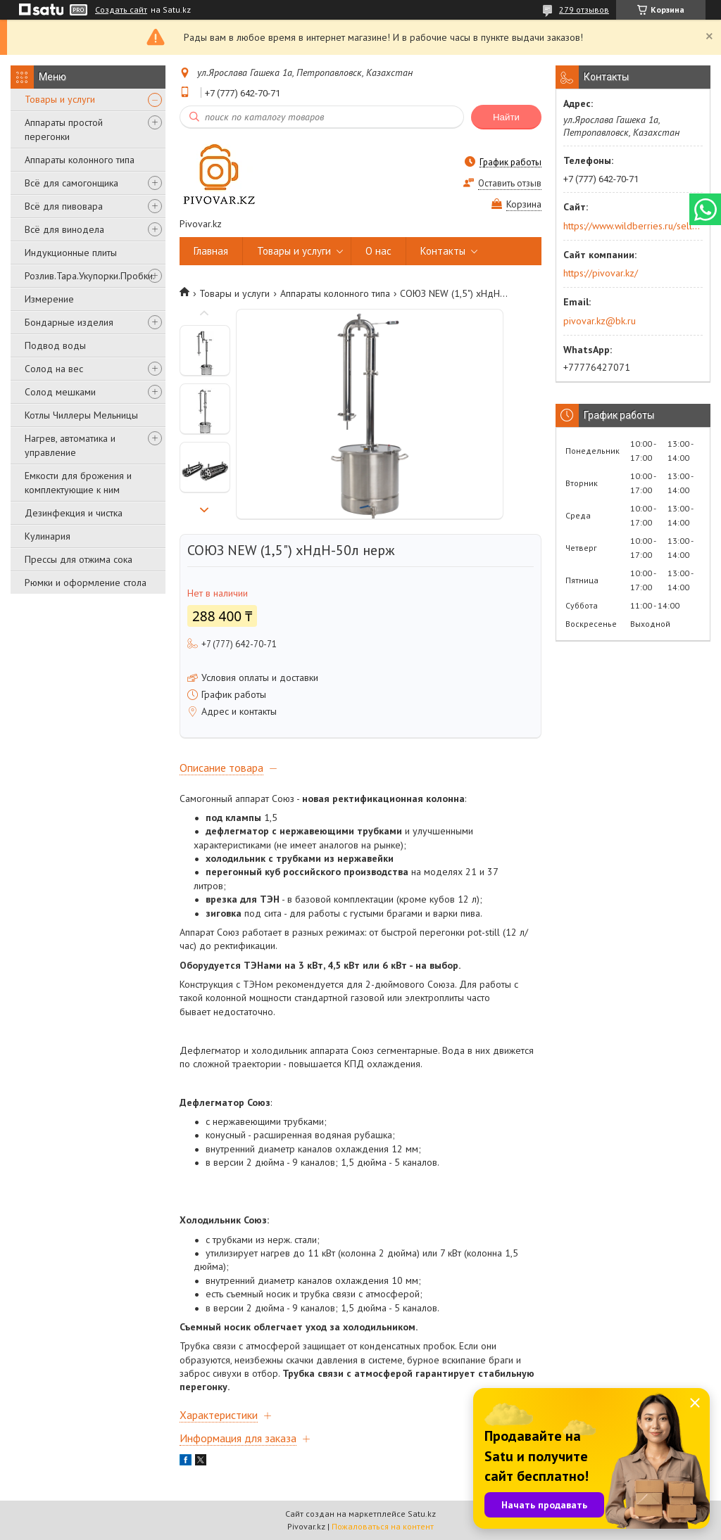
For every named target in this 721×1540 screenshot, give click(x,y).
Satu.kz (422, 1513)
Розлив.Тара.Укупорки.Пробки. (90, 275)
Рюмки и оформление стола (85, 582)
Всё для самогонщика (71, 183)
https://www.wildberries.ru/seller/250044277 (632, 225)
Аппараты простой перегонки (64, 129)
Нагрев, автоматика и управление (70, 445)
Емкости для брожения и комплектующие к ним (78, 482)
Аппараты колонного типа (79, 159)
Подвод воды (55, 345)
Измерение (49, 299)
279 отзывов (584, 9)
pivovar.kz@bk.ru (599, 320)
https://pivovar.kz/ (600, 273)
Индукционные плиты (71, 252)
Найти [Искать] (506, 117)
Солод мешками (60, 392)
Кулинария (47, 536)
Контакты (442, 251)
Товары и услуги (60, 99)
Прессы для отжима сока (78, 559)
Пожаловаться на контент (383, 1526)
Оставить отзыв (509, 183)
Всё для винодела (64, 229)
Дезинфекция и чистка (74, 513)
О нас (378, 251)
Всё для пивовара (64, 206)
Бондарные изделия (69, 322)
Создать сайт (121, 10)
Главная (211, 251)
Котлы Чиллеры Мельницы (81, 415)
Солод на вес (54, 368)
